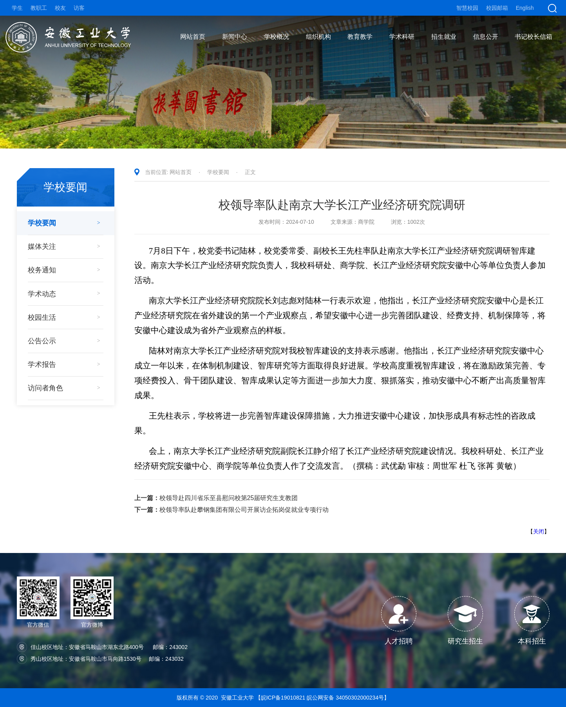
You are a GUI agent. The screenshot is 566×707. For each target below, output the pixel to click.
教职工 (39, 8)
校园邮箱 (497, 8)
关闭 (538, 531)
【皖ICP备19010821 (281, 697)
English (525, 8)
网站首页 (181, 172)
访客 (79, 8)
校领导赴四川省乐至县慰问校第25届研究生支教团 (216, 498)
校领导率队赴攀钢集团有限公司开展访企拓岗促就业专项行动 (231, 509)
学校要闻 (218, 172)
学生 (17, 8)
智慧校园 (467, 8)
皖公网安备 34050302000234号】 (348, 697)
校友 (60, 8)
